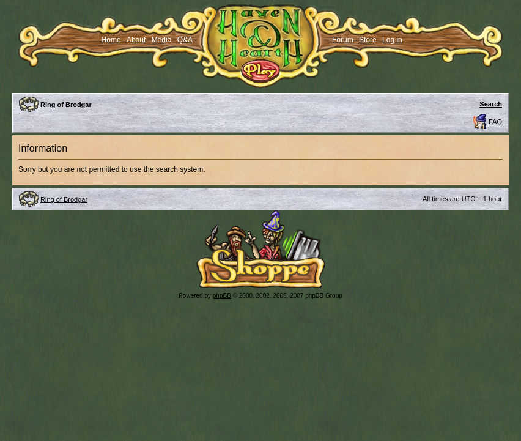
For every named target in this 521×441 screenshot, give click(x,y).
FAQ (495, 121)
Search (490, 104)
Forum (342, 39)
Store (368, 39)
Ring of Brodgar (66, 104)
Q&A (185, 39)
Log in (392, 39)
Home (111, 39)
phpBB (222, 295)
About (136, 39)
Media (162, 39)
